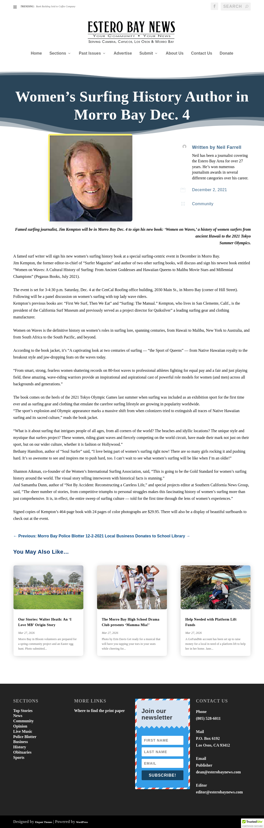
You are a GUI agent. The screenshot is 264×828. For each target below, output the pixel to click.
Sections (57, 53)
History (19, 747)
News (17, 716)
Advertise (123, 53)
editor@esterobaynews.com (219, 792)
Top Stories (23, 710)
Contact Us (201, 53)
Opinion (20, 726)
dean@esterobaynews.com (218, 772)
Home (36, 53)
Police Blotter (25, 737)
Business (20, 742)
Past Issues (90, 53)
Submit (146, 53)
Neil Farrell (229, 147)
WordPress (82, 822)
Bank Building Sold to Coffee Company (55, 6)
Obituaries (22, 752)
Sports (18, 757)
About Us (174, 53)
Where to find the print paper (99, 710)
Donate (226, 53)
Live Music (22, 731)
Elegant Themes (43, 822)
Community (202, 204)
